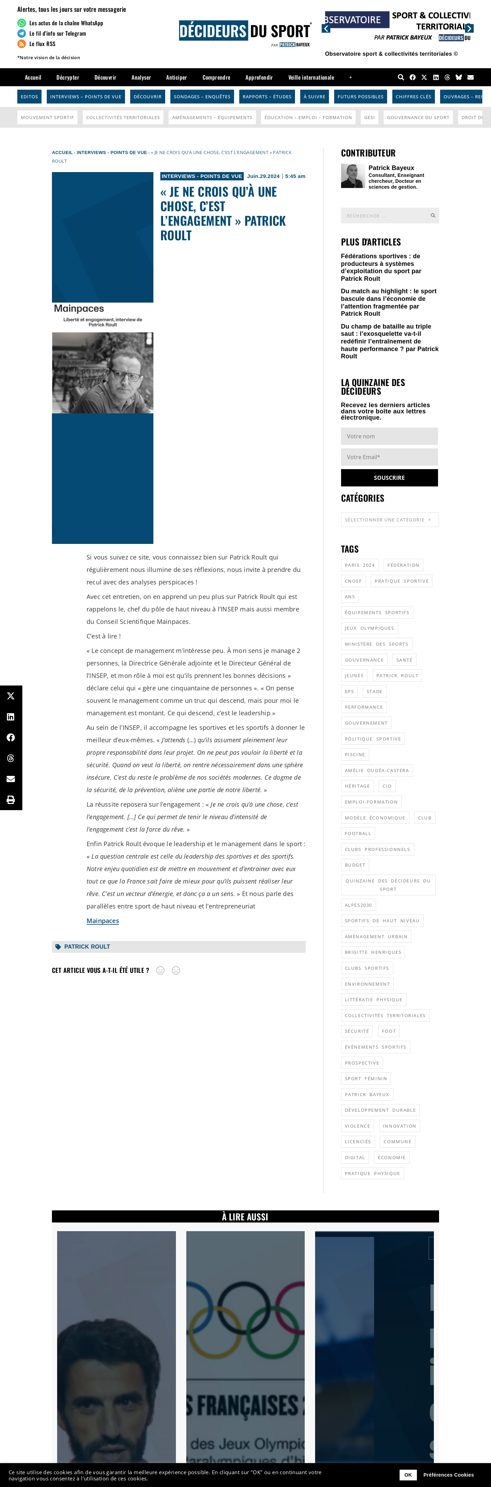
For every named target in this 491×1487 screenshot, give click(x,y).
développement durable (380, 1110)
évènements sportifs (376, 1047)
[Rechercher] (433, 215)
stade (375, 691)
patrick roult (87, 947)
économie (392, 1157)
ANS (350, 596)
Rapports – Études (267, 96)
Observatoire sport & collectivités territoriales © (391, 54)
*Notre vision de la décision (48, 57)
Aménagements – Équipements (212, 117)
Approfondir (259, 77)
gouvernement (366, 723)
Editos (29, 96)
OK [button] (408, 1475)
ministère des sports (377, 644)
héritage (357, 786)
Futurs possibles (361, 96)
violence (358, 1126)
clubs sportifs (367, 968)
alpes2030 (358, 905)
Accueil (33, 77)
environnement (367, 984)
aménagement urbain (376, 936)
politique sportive (373, 739)
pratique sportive (402, 581)
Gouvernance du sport (418, 117)
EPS (349, 691)
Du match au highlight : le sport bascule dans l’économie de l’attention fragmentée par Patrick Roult (389, 302)
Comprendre (217, 77)
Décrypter (67, 77)
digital (355, 1157)
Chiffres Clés (413, 96)
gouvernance (364, 660)
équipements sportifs (377, 612)
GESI (369, 117)
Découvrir (106, 77)
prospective (362, 1063)
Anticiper (176, 77)
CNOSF (353, 581)
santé (404, 660)
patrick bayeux (367, 1094)
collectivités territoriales (385, 1015)
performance (364, 707)
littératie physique (374, 999)
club (424, 818)
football (358, 833)
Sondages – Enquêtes (202, 96)
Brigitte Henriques (373, 952)
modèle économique (375, 818)
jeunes (354, 675)
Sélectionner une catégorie (388, 519)
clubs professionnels (377, 849)
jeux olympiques (369, 628)
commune (397, 1141)
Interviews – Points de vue (86, 96)
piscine (355, 754)
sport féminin (366, 1078)
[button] (326, 28)
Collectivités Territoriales (123, 117)
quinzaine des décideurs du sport (388, 885)
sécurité (357, 1031)
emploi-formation (371, 802)
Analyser (141, 77)
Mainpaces (103, 920)
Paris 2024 (360, 565)
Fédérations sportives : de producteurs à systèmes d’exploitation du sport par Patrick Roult (381, 267)
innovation (400, 1126)
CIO (387, 786)
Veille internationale (311, 77)
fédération (403, 565)
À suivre (314, 96)
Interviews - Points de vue (112, 152)
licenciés (358, 1141)
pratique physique (372, 1173)
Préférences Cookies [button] (448, 1475)
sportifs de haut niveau (382, 920)
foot (389, 1031)
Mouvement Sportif (47, 117)
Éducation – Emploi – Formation (308, 117)
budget (355, 865)
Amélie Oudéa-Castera (377, 770)
